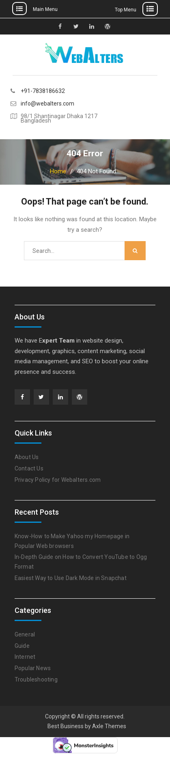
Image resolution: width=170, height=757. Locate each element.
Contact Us (29, 468)
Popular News (33, 668)
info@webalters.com (47, 103)
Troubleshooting (36, 679)
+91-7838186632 (43, 91)
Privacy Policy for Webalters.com (58, 480)
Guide (22, 646)
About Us (27, 457)
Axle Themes (109, 726)
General (25, 634)
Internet (25, 656)
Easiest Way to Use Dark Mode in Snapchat (71, 578)
